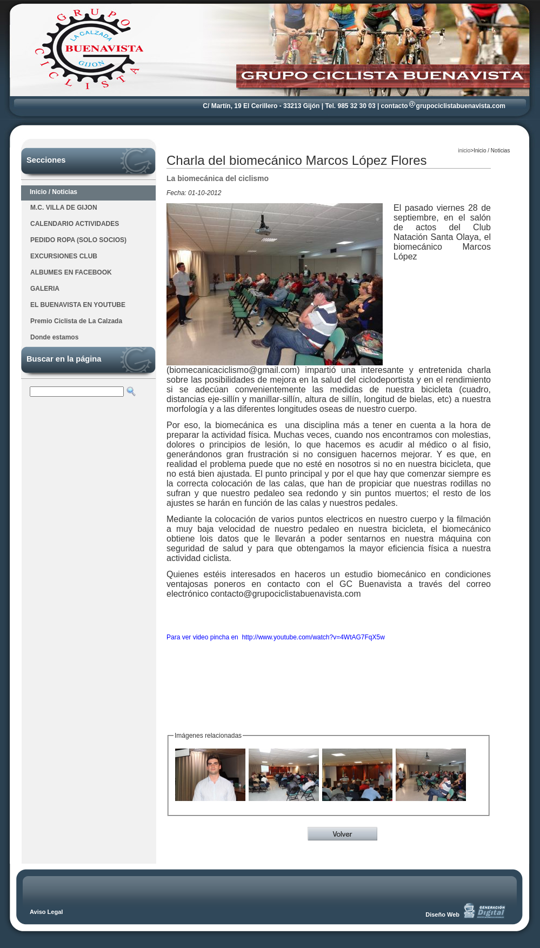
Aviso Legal (46, 912)
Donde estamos (54, 337)
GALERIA (44, 288)
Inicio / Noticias (53, 192)
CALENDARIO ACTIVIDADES (74, 224)
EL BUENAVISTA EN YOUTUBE (77, 305)
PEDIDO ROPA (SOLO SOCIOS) (78, 240)
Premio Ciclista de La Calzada (76, 321)
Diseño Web (442, 914)
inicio (464, 150)
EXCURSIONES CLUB (63, 256)
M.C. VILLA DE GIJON (63, 207)
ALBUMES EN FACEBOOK (71, 272)
